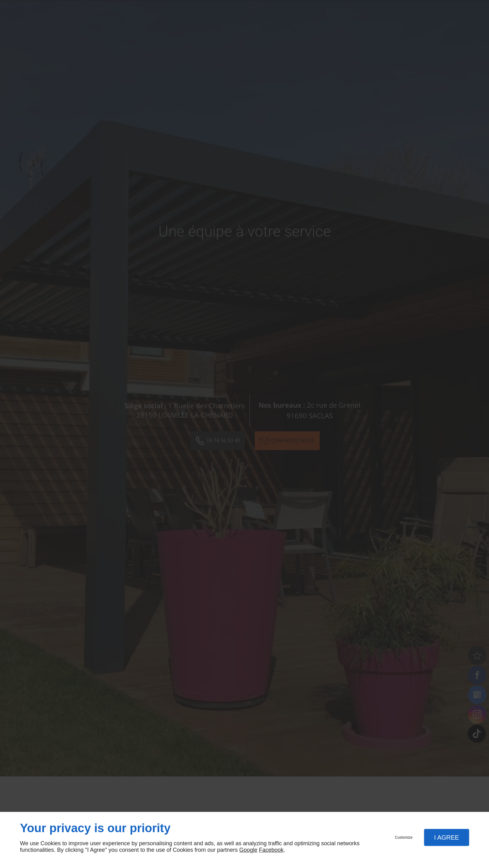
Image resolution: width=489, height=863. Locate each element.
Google (248, 850)
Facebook (271, 850)
